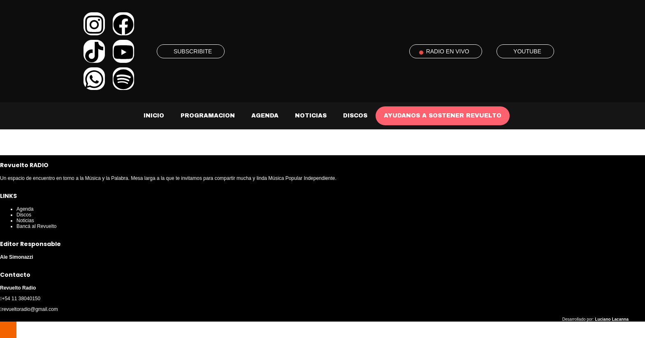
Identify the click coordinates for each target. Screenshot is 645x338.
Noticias (311, 116)
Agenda (264, 116)
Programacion (208, 116)
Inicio (154, 116)
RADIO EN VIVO (447, 51)
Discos (355, 116)
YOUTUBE (527, 51)
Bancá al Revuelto (36, 226)
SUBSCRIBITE (193, 51)
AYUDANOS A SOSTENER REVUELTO (442, 116)
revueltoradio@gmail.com (30, 309)
